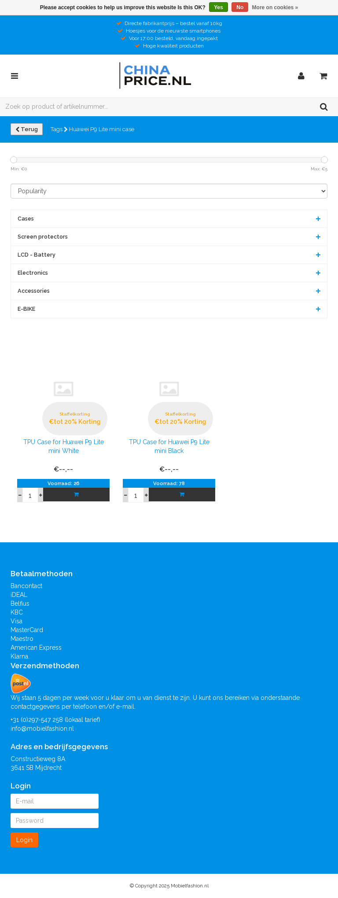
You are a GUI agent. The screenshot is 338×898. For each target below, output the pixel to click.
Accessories (34, 290)
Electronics (33, 272)
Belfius (20, 603)
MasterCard (27, 629)
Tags (59, 129)
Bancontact (26, 585)
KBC (17, 612)
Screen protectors (43, 236)
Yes (218, 7)
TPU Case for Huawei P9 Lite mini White (63, 446)
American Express (36, 647)
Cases (26, 218)
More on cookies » (275, 7)
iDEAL (19, 594)
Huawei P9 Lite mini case (101, 129)
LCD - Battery (36, 254)
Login (24, 839)
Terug (26, 129)
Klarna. (20, 656)
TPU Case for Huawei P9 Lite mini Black (169, 446)
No (239, 7)
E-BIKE (26, 308)
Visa (16, 621)
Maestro (22, 638)
